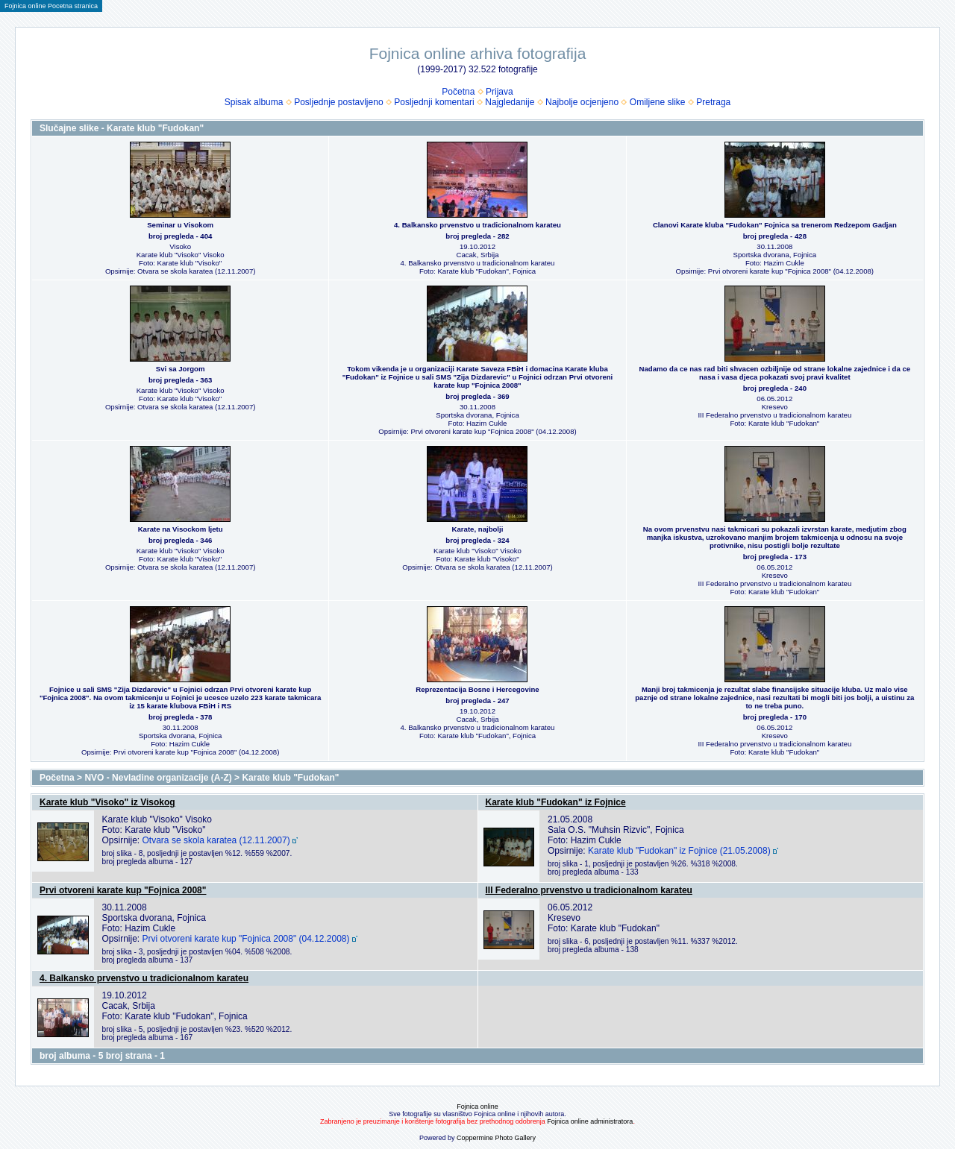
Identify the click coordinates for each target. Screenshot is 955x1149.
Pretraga (713, 102)
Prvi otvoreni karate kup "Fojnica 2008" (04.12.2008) (246, 939)
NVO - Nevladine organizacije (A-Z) (157, 777)
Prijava (499, 91)
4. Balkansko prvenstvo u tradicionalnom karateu (144, 978)
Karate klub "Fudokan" (290, 777)
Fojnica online (477, 1106)
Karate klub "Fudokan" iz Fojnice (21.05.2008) (679, 851)
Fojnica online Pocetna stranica (51, 6)
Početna (458, 91)
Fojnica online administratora (590, 1121)
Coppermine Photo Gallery (496, 1138)
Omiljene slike (658, 102)
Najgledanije (509, 102)
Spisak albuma (254, 102)
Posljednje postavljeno (338, 102)
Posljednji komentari (434, 102)
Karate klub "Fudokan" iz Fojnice (556, 802)
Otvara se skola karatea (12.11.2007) (216, 840)
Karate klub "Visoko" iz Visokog (107, 802)
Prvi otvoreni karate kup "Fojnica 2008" (123, 890)
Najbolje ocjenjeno (582, 102)
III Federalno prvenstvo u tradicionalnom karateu (589, 890)
